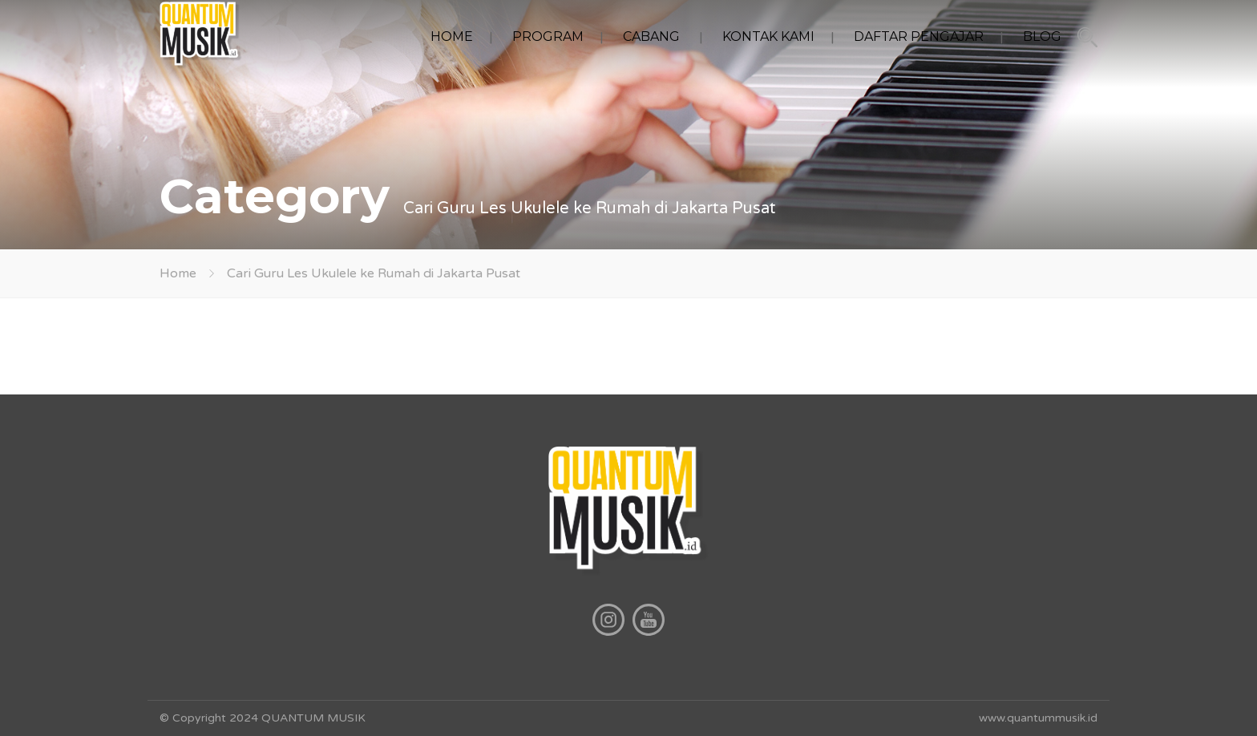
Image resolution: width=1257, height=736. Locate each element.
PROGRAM (548, 36)
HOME (451, 36)
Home (178, 273)
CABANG (651, 36)
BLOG (1042, 36)
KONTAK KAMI (768, 36)
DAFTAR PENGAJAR (919, 36)
